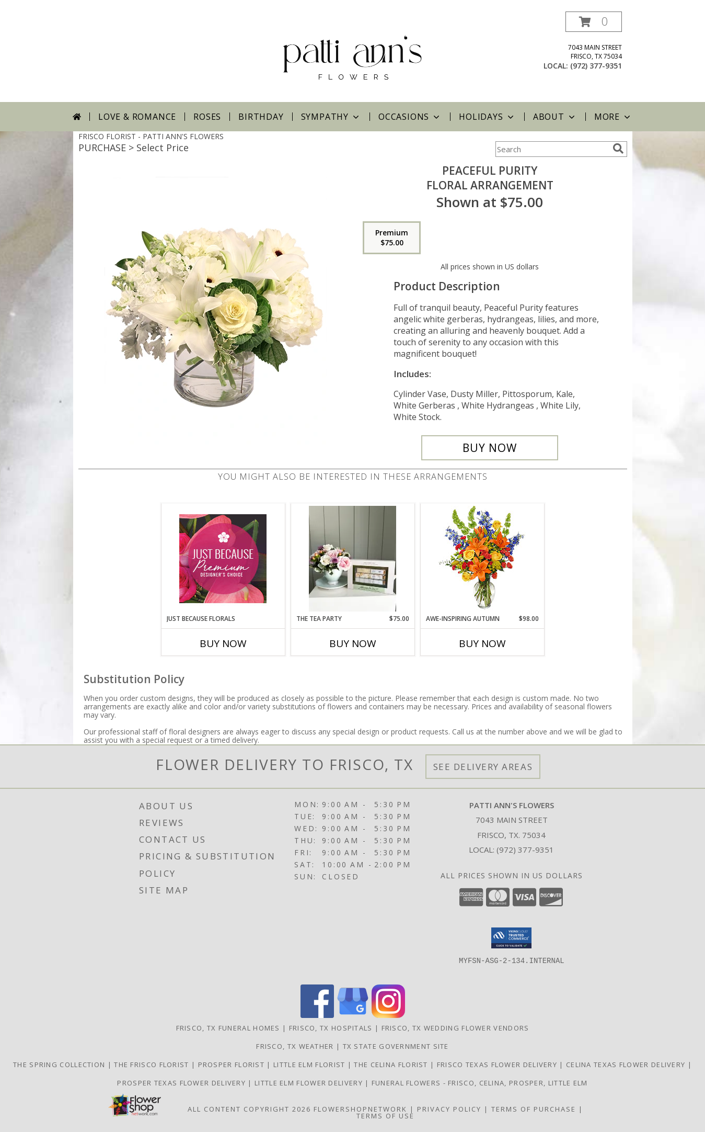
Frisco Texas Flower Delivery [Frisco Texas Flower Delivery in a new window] (498, 1064)
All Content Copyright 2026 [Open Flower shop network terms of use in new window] (249, 1109)
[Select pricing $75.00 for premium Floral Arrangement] (391, 238)
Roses (207, 116)
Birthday (260, 116)
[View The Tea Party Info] (352, 559)
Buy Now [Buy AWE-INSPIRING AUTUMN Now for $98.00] (482, 643)
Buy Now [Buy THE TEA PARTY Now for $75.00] (352, 643)
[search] (618, 148)
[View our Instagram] (388, 1015)
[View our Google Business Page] (352, 1015)
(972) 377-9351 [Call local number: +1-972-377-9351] (596, 66)
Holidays (487, 116)
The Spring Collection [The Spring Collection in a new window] (60, 1064)
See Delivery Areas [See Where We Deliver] (483, 767)
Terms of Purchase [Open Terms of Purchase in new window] (533, 1109)
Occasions (410, 116)
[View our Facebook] (317, 1015)
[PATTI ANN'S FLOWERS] (352, 57)
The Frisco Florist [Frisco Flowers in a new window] (152, 1064)
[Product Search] (552, 149)
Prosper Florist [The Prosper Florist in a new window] (232, 1064)
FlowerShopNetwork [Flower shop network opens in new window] (360, 1109)
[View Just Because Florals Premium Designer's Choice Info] (223, 558)
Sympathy (331, 116)
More (613, 116)
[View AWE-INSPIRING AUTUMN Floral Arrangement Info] (482, 559)
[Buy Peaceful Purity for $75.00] (490, 447)
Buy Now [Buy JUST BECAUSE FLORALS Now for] (223, 643)
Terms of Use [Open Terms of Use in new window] (385, 1115)
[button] (593, 22)
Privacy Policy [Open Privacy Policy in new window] (449, 1109)
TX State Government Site (396, 1046)
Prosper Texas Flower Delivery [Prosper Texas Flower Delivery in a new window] (182, 1083)
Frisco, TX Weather (294, 1046)
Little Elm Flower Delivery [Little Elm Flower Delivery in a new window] (310, 1083)
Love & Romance (137, 116)
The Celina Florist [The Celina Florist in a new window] (392, 1064)
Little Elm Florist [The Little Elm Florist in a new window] (310, 1064)
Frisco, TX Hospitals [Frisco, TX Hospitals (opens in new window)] (331, 1028)
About (555, 116)
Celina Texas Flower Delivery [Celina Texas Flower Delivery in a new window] (627, 1064)
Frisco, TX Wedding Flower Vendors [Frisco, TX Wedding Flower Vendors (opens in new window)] (455, 1028)
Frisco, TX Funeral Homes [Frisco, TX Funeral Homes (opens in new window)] (228, 1028)
